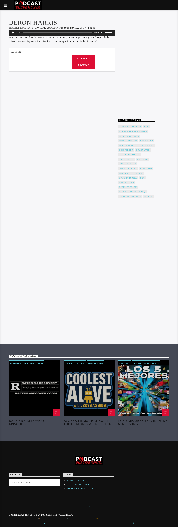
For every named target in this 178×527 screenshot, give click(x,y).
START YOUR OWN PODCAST (81, 488)
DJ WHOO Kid (146, 145)
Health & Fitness (33, 363)
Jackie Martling (129, 155)
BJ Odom (136, 127)
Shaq (142, 192)
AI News (124, 127)
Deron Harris (127, 145)
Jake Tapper (126, 159)
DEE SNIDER (146, 141)
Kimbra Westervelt (131, 173)
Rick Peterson (128, 187)
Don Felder (126, 150)
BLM (146, 127)
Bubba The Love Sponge (133, 131)
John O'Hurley (128, 169)
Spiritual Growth (130, 196)
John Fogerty (127, 164)
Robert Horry (127, 192)
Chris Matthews (129, 136)
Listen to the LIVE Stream (78, 484)
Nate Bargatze (128, 178)
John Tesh (146, 169)
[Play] (12, 32)
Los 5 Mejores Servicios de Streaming (143, 422)
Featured (15, 363)
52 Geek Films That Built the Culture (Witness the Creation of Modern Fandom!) (87, 422)
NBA (142, 178)
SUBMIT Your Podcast (76, 480)
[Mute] (102, 32)
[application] (62, 33)
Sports (148, 196)
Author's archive (83, 62)
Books (68, 363)
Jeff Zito (142, 159)
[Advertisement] (136, 65)
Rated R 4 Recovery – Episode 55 (28, 422)
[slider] (57, 32)
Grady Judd (143, 150)
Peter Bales (126, 182)
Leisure (137, 363)
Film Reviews (95, 363)
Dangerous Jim (128, 141)
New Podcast (151, 363)
